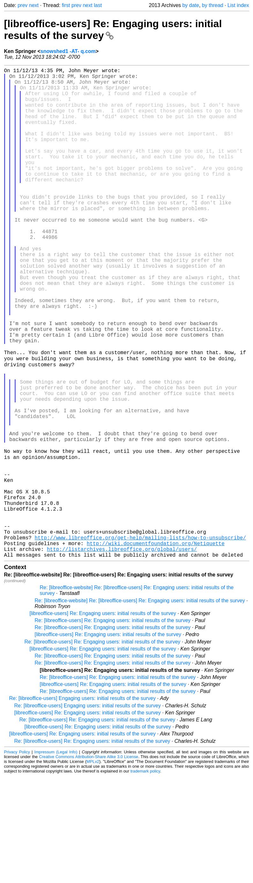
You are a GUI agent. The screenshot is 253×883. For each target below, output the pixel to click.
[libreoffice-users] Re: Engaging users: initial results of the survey (113, 29)
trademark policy (145, 878)
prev (22, 5)
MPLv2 (92, 868)
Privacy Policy (17, 858)
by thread (212, 5)
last (98, 5)
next (34, 5)
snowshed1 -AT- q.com (68, 51)
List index (238, 5)
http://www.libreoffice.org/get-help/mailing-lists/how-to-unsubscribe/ (140, 640)
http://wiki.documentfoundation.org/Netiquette (156, 647)
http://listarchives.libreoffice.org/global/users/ (122, 654)
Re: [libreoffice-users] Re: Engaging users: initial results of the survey (113, 727)
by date (190, 5)
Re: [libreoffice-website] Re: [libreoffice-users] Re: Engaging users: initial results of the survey (140, 707)
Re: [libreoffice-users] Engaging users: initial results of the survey (82, 805)
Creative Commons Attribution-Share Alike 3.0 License (88, 863)
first (66, 5)
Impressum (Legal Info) (56, 858)
